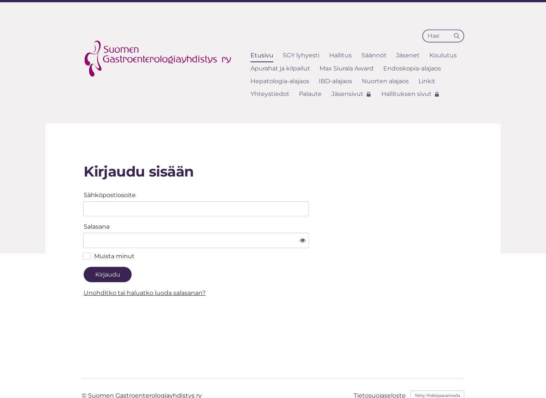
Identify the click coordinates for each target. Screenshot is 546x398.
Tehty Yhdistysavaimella (437, 373)
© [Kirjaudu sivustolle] (85, 373)
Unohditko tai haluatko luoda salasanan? (217, 270)
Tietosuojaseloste (380, 374)
